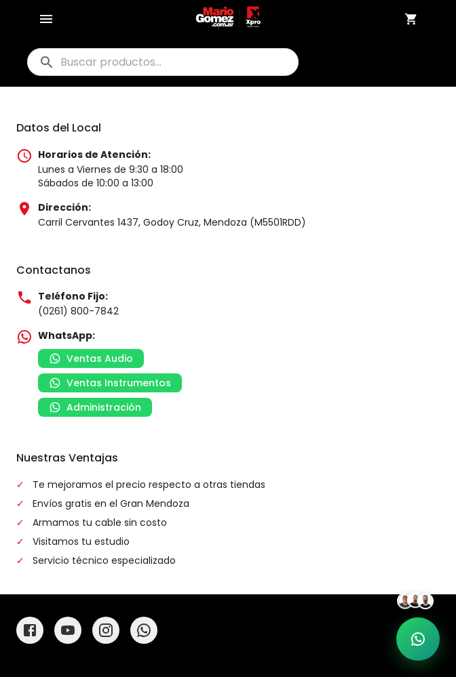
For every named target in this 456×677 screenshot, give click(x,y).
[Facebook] (29, 630)
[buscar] (163, 62)
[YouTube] (67, 630)
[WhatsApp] (143, 630)
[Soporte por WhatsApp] (418, 639)
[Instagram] (105, 630)
